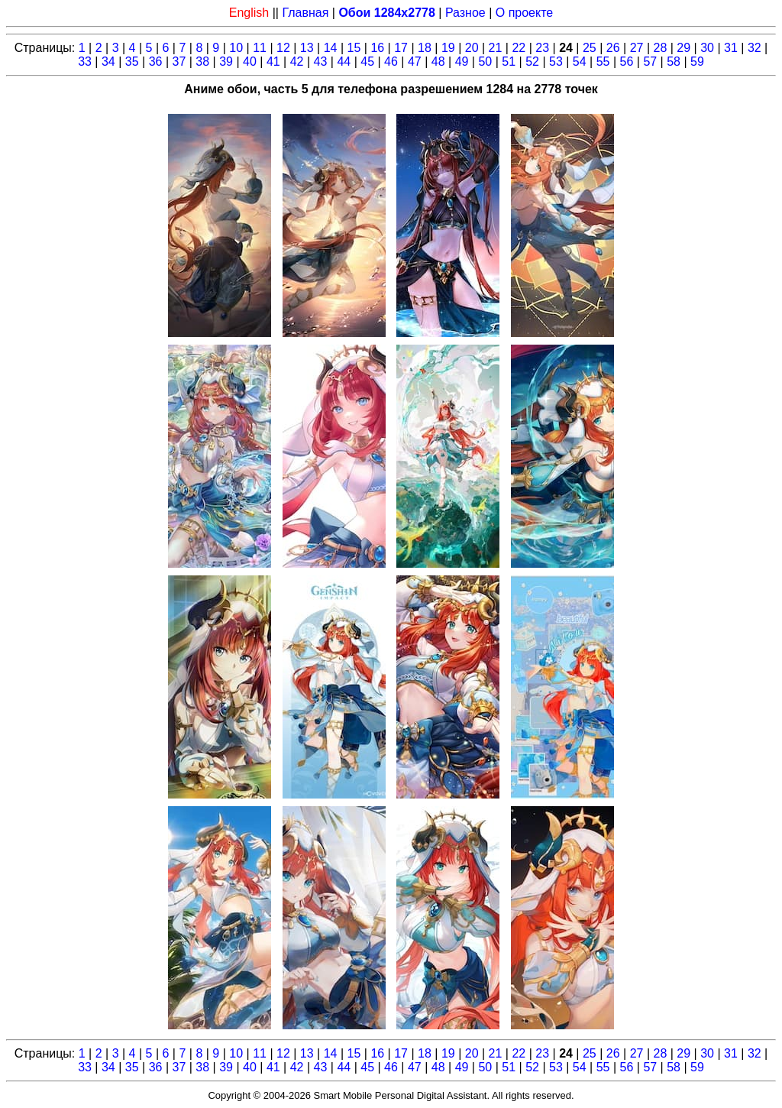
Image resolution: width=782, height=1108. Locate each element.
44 (344, 61)
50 (485, 61)
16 (377, 47)
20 (472, 47)
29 (683, 47)
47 (415, 61)
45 (367, 61)
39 (226, 61)
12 (283, 47)
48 (438, 61)
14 (331, 47)
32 (754, 47)
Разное (465, 12)
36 (156, 61)
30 (707, 47)
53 (556, 61)
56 (627, 61)
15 (354, 47)
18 (424, 47)
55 (603, 61)
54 (579, 61)
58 (673, 61)
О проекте (524, 12)
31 (731, 47)
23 (542, 47)
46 (391, 61)
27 (637, 47)
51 (508, 61)
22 (518, 47)
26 (613, 47)
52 (532, 61)
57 (650, 61)
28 (660, 47)
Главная (305, 12)
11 (260, 47)
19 (448, 47)
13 (307, 47)
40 (250, 61)
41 (273, 61)
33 (85, 61)
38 (202, 61)
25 (589, 47)
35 (132, 61)
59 (697, 61)
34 (108, 61)
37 (179, 61)
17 (401, 47)
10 (236, 47)
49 (462, 61)
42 (297, 61)
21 (495, 47)
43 (321, 61)
